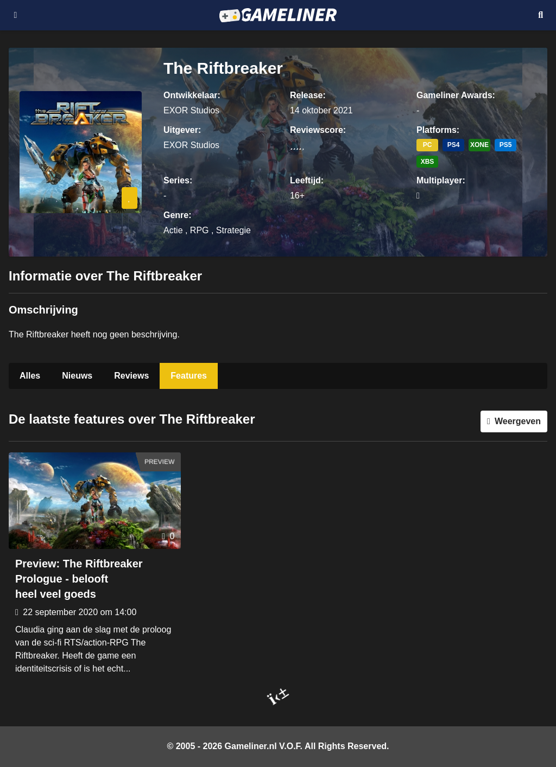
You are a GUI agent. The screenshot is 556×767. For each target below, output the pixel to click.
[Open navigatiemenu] (15, 15)
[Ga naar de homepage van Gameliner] (277, 15)
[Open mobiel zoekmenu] (540, 15)
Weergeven (518, 421)
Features (188, 375)
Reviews (131, 375)
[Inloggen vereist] (129, 198)
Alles (30, 375)
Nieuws (77, 375)
